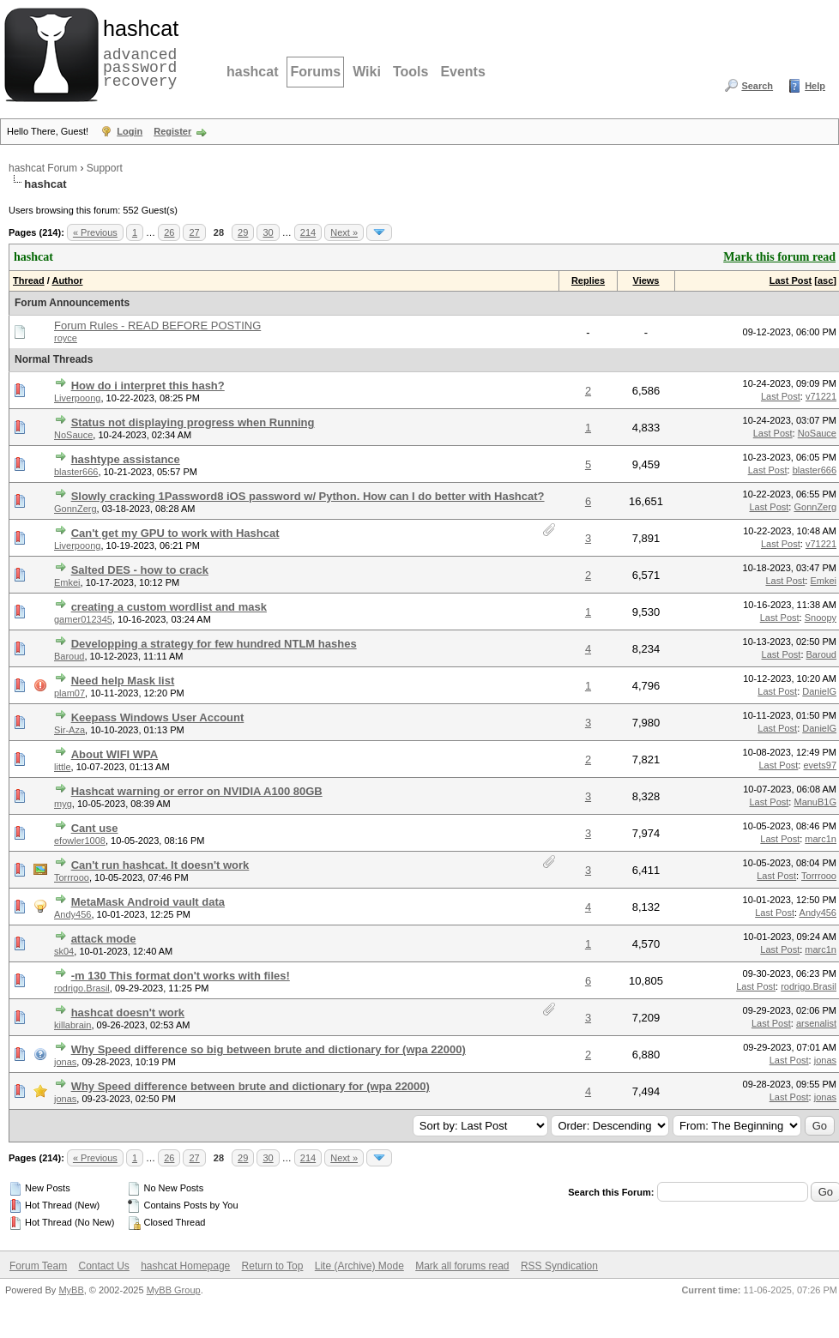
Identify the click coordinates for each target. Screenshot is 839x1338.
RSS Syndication (559, 1266)
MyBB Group (174, 1290)
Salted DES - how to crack (139, 570)
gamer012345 (83, 619)
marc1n (820, 839)
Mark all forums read (462, 1266)
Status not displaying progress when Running (193, 422)
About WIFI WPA (115, 754)
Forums (315, 71)
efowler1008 (80, 840)
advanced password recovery (137, 52)
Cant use (94, 828)
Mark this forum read (779, 256)
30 (268, 232)
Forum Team (38, 1266)
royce (65, 338)
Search (757, 86)
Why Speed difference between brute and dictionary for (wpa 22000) (250, 1086)
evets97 (819, 765)
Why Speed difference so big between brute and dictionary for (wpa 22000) (268, 1049)
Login (129, 131)
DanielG (819, 691)
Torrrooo (71, 877)
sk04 (64, 951)
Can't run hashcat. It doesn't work (160, 865)
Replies (588, 280)
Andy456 (72, 914)
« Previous (95, 232)
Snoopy (820, 617)
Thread (29, 280)
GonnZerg (75, 508)
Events (462, 71)
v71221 (821, 396)
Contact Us (103, 1266)
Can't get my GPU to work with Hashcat (175, 533)
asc (825, 280)
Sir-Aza (69, 730)
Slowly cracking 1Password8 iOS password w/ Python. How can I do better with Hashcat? (308, 496)
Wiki (367, 71)
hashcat (252, 71)
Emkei (67, 582)
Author (66, 280)
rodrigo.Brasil (82, 988)
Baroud (69, 656)
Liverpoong (77, 398)
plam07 (69, 693)
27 (194, 232)
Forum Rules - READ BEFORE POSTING (157, 325)
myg (63, 804)
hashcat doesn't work (127, 1012)
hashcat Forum (43, 168)
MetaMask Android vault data (148, 901)
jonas (65, 1062)
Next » (344, 232)
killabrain (72, 1025)
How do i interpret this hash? (148, 385)
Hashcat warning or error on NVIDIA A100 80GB (197, 791)
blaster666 (76, 472)
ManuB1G (815, 802)
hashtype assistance (125, 459)
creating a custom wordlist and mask (169, 606)
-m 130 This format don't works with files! (180, 975)
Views (646, 280)
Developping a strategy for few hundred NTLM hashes (214, 643)
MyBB (70, 1290)
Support (105, 168)
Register (172, 131)
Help (815, 86)
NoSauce (73, 435)
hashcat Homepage (185, 1266)
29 (243, 232)
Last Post (791, 280)
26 (169, 232)
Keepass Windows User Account (157, 717)
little (62, 767)
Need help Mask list (123, 680)
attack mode (103, 938)
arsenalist (816, 1023)
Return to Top (273, 1266)
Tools (410, 71)
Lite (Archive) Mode (359, 1266)
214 (308, 232)
